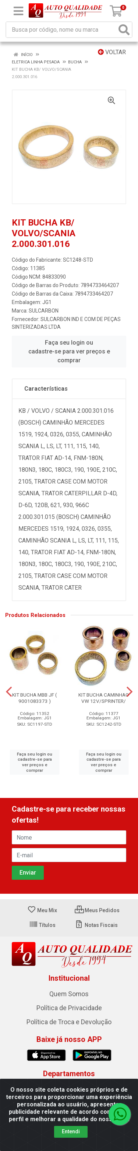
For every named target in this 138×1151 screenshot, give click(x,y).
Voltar (112, 52)
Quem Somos (69, 994)
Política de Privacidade (69, 1008)
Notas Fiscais (96, 925)
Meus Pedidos (97, 910)
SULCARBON (44, 311)
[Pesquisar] (124, 29)
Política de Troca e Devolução (69, 1022)
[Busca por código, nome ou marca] (61, 29)
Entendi (71, 1131)
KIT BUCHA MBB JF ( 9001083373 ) (34, 698)
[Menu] (18, 11)
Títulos (42, 925)
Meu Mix (42, 910)
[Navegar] (9, 692)
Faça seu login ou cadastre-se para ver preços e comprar (69, 351)
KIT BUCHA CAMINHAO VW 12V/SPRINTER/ (103, 698)
